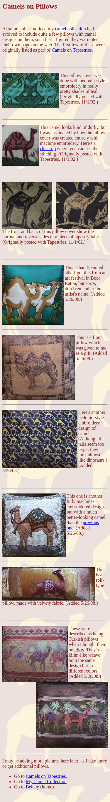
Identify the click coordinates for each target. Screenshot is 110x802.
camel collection (70, 28)
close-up (48, 148)
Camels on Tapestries (72, 50)
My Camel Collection (46, 781)
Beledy (32, 786)
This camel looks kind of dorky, (70, 127)
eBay (79, 649)
